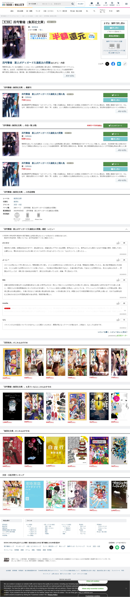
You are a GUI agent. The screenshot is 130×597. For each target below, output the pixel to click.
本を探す (81, 4)
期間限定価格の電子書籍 (9, 530)
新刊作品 (4, 524)
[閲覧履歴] (112, 3)
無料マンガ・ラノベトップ (76, 546)
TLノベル (82, 533)
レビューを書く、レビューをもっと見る (113, 332)
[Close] (126, 588)
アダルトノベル (102, 528)
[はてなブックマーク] (119, 63)
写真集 (47, 533)
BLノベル (82, 528)
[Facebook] (113, 63)
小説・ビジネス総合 (49, 524)
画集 (64, 533)
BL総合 (81, 524)
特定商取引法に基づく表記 (88, 570)
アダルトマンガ (102, 526)
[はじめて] (105, 3)
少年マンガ (33, 528)
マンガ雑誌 (30, 535)
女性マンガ (33, 533)
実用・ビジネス (49, 528)
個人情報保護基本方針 (31, 570)
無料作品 (4, 528)
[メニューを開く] (126, 3)
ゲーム (64, 531)
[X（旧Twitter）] (107, 63)
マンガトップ (20, 546)
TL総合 (81, 530)
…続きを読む (69, 76)
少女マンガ (33, 531)
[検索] (73, 4)
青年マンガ (33, 530)
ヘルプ (74, 573)
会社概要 (8, 570)
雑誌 (46, 531)
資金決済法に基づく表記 (103, 570)
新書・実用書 (47, 550)
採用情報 (14, 570)
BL (87, 11)
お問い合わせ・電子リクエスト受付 (61, 573)
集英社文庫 (18, 198)
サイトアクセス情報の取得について (70, 570)
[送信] (73, 4)
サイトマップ (46, 573)
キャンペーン (6, 533)
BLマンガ (82, 526)
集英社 (16, 201)
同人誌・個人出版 (76, 11)
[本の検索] (34, 4)
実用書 (16, 550)
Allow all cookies (92, 581)
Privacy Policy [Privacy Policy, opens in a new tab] (52, 595)
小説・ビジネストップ (33, 546)
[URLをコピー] (125, 63)
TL (94, 11)
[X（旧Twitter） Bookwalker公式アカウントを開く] (111, 547)
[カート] (118, 3)
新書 (46, 530)
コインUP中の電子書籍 (8, 531)
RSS (122, 570)
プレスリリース (116, 570)
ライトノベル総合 (66, 524)
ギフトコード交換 (82, 573)
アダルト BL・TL (102, 11)
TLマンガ (82, 531)
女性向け (68, 530)
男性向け (68, 528)
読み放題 (20, 11)
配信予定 (4, 526)
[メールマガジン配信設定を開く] (123, 547)
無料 (118, 11)
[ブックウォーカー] (13, 4)
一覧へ (40, 30)
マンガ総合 (29, 524)
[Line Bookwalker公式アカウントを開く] (117, 547)
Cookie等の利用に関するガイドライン (48, 570)
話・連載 (29, 11)
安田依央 (35, 27)
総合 (12, 11)
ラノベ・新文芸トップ (50, 546)
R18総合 (99, 524)
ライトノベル (66, 526)
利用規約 (21, 570)
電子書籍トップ (9, 546)
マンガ (38, 11)
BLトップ (62, 546)
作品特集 (4, 535)
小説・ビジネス (48, 11)
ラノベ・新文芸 (62, 11)
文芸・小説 (18, 204)
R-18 (110, 11)
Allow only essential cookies (93, 589)
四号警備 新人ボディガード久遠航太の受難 (26, 62)
